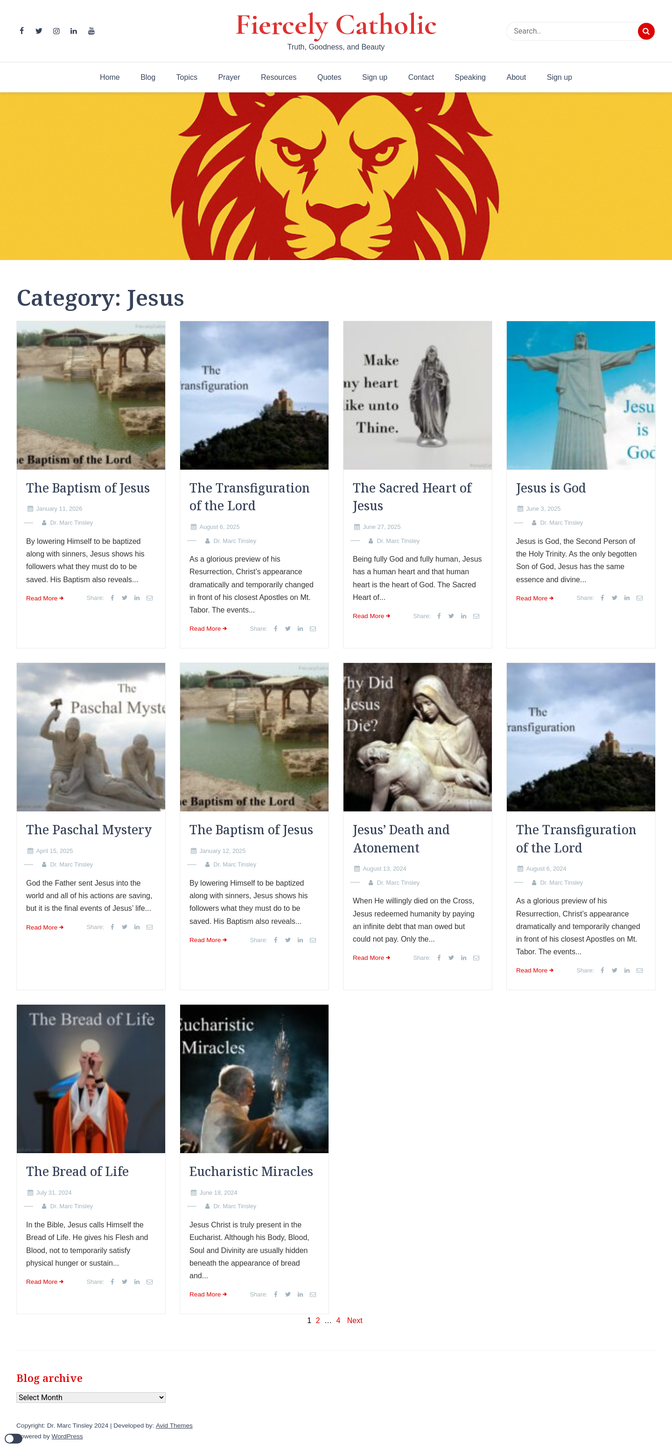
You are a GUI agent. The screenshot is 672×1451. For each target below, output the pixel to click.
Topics (186, 77)
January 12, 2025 (222, 850)
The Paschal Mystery (89, 829)
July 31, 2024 (53, 1192)
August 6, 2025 (219, 526)
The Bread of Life (77, 1171)
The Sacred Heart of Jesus (412, 496)
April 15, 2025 (54, 850)
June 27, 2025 (381, 526)
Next (355, 1320)
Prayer (229, 77)
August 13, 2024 (384, 868)
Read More (41, 598)
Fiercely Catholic (336, 24)
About (516, 77)
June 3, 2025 (543, 508)
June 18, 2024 (218, 1192)
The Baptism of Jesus (88, 487)
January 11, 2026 (59, 508)
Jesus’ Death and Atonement (401, 838)
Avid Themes (174, 1425)
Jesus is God (551, 487)
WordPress (67, 1436)
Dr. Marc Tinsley (71, 522)
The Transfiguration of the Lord (249, 496)
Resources (278, 77)
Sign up (374, 77)
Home (110, 77)
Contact (421, 77)
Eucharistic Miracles (251, 1171)
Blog (147, 77)
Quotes (329, 77)
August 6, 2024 (546, 868)
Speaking (470, 77)
